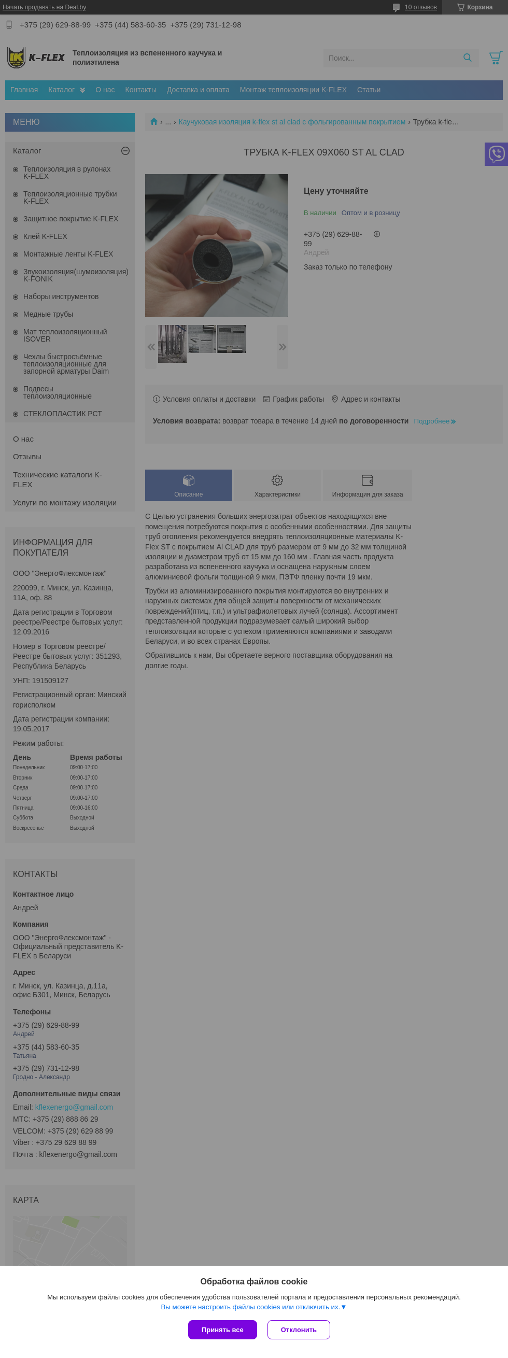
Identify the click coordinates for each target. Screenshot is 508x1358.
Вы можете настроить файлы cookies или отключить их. (250, 1307)
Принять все (223, 1330)
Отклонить (299, 1330)
